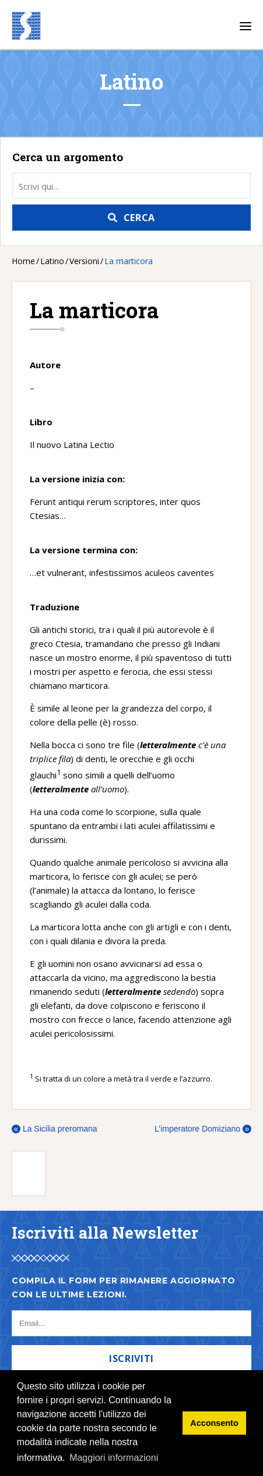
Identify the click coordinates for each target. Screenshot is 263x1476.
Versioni (84, 260)
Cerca (139, 217)
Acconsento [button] (214, 1423)
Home (23, 260)
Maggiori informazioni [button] (113, 1458)
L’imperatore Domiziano (203, 1128)
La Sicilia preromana (54, 1128)
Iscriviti (131, 1358)
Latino (52, 260)
